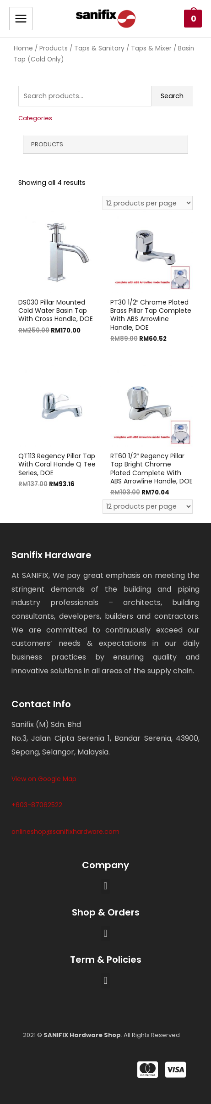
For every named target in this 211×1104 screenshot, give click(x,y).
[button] (105, 886)
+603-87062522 (36, 805)
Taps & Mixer (151, 48)
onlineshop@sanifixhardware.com (65, 831)
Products (53, 48)
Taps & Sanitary (99, 48)
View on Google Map (43, 778)
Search (172, 95)
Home (23, 48)
